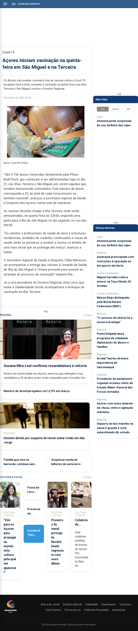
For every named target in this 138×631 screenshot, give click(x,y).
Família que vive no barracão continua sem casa (19, 464)
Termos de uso (72, 610)
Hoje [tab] (102, 109)
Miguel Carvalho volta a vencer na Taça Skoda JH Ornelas (114, 281)
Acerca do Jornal (50, 604)
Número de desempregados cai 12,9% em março (37, 391)
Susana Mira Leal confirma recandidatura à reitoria (45, 366)
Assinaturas (119, 610)
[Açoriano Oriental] (10, 613)
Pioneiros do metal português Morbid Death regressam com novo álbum (57, 541)
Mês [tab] (128, 109)
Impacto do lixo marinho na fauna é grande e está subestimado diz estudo (115, 428)
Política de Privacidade (96, 610)
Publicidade (91, 604)
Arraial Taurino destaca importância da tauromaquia (112, 363)
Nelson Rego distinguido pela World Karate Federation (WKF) (113, 302)
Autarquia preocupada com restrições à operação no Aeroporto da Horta (115, 261)
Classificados (109, 604)
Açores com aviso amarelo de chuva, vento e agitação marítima (115, 408)
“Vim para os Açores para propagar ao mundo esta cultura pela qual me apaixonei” (10, 546)
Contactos (125, 604)
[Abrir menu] (5, 4)
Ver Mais (87, 315)
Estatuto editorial (72, 604)
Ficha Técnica (53, 610)
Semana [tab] (115, 109)
